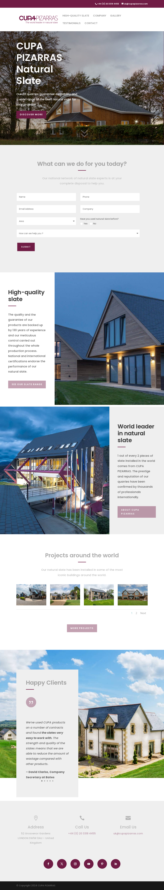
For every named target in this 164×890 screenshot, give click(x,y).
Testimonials (71, 23)
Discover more (31, 114)
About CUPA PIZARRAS (130, 511)
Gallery (115, 16)
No (90, 223)
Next (143, 613)
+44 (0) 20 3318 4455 (82, 833)
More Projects (82, 628)
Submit (25, 246)
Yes (81, 223)
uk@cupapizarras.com (128, 833)
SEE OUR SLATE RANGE (27, 384)
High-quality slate (75, 16)
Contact (91, 23)
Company (99, 16)
